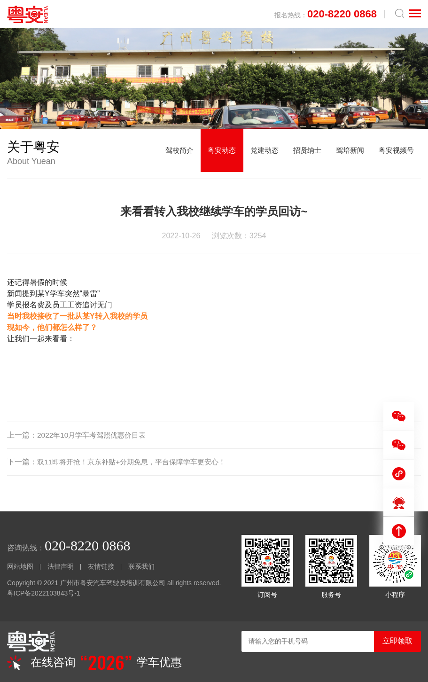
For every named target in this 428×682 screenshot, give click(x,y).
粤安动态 (210, 153)
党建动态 (256, 153)
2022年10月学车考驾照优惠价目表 (94, 435)
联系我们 (141, 566)
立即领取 (397, 641)
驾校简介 (165, 153)
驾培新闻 (346, 153)
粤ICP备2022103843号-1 (43, 593)
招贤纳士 (301, 153)
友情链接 (101, 566)
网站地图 (20, 566)
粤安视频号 (394, 153)
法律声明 (60, 566)
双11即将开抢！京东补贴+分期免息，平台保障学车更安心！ (137, 462)
